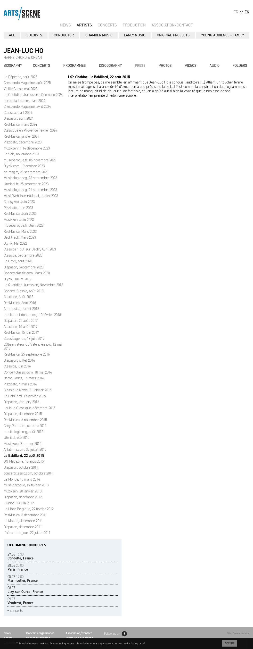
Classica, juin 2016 (17, 366)
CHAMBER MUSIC (99, 35)
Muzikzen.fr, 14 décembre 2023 (27, 148)
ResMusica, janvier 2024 (21, 136)
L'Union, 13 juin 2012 (19, 503)
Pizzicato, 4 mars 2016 (20, 384)
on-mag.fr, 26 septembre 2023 (26, 172)
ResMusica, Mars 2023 (20, 231)
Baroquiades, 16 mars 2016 (24, 378)
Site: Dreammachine (238, 633)
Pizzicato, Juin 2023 (18, 207)
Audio (215, 65)
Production (134, 25)
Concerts (107, 25)
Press (140, 65)
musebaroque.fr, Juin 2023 (23, 225)
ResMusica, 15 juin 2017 (21, 332)
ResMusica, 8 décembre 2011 (25, 515)
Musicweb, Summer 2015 (22, 443)
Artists (84, 25)
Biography (13, 65)
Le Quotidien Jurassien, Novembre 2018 (33, 285)
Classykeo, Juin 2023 (19, 201)
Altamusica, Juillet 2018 (21, 308)
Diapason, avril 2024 (18, 118)
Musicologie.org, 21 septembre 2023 (30, 189)
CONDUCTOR (64, 35)
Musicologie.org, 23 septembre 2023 (30, 177)
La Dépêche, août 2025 (20, 77)
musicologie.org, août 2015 (23, 431)
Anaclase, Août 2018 (18, 296)
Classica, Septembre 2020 (23, 255)
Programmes (74, 65)
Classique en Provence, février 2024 (30, 130)
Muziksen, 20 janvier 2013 (22, 491)
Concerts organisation (40, 633)
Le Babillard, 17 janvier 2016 (25, 396)
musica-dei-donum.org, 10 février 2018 (32, 314)
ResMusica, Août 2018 (20, 302)
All (12, 35)
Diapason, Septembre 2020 (23, 267)
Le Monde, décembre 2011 (23, 520)
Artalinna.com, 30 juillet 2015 (25, 449)
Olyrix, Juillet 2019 (17, 279)
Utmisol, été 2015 (16, 437)
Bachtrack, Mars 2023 (20, 237)
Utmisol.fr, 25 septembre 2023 (26, 184)
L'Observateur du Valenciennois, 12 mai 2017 (33, 346)
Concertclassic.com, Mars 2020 (27, 273)
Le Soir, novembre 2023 (21, 154)
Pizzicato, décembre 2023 (22, 142)
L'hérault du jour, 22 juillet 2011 (27, 532)
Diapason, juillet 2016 (19, 360)
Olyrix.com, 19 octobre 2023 (24, 166)
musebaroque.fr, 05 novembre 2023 (30, 160)
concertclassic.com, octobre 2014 (28, 473)
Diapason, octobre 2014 (21, 467)
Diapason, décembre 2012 (23, 497)
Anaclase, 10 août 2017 (20, 326)
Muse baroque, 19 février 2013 (26, 485)
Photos (165, 65)
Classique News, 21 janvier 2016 (27, 390)
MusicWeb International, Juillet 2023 (31, 195)
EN (247, 12)
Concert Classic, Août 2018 (23, 291)
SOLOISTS (34, 35)
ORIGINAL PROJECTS (173, 35)
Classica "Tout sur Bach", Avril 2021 (30, 249)
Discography (110, 65)
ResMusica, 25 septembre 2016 (27, 354)
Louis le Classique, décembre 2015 (29, 408)
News (65, 25)
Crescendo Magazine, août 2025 (27, 82)
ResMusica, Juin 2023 (20, 213)
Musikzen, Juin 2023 (19, 219)
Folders (240, 65)
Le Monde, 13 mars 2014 (22, 479)
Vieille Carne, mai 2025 (20, 88)
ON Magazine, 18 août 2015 (24, 461)
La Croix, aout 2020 (18, 261)
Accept (229, 643)
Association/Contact (172, 25)
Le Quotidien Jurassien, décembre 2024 (33, 94)
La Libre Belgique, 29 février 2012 (29, 509)
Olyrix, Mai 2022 (15, 243)
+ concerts (15, 611)
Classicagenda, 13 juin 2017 (24, 338)
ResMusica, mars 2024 (20, 124)
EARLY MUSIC (134, 35)
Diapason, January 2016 (21, 401)
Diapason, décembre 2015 (23, 413)
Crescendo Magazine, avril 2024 (27, 106)
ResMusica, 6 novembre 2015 (25, 419)
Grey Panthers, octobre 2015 (25, 425)
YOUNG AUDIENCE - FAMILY (222, 35)
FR (236, 12)
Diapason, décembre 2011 (23, 526)
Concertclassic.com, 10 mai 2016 (28, 372)
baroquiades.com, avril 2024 (24, 100)
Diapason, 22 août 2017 (21, 320)
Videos (190, 65)
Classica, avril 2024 (18, 112)
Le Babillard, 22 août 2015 (24, 455)
